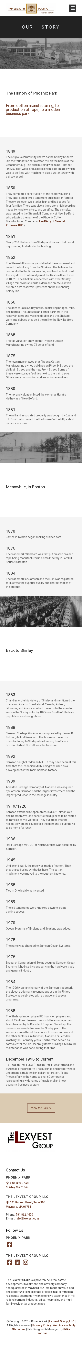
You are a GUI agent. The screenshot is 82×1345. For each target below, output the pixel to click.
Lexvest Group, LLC (61, 1321)
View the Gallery (41, 1108)
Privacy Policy (41, 1325)
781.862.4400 (24, 1214)
